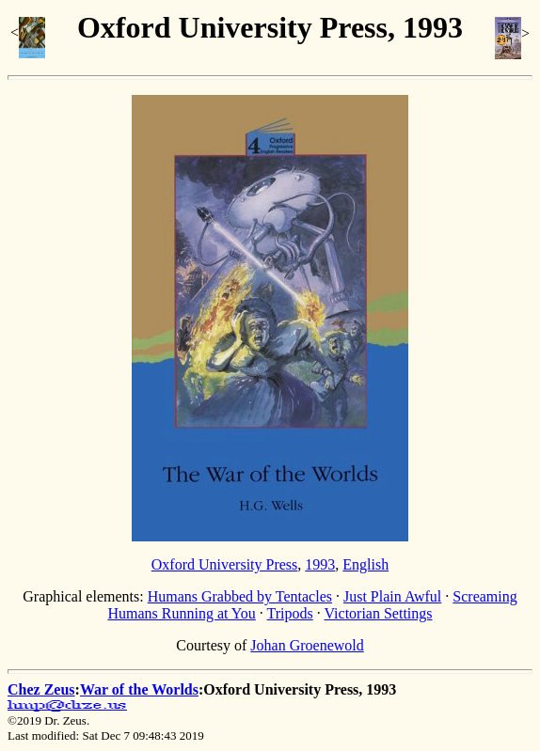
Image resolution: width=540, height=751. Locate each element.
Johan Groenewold (306, 645)
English (365, 564)
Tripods (290, 613)
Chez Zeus (41, 689)
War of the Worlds (139, 689)
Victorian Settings (378, 613)
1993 (320, 564)
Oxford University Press (224, 564)
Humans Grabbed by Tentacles (240, 596)
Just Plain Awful (392, 596)
